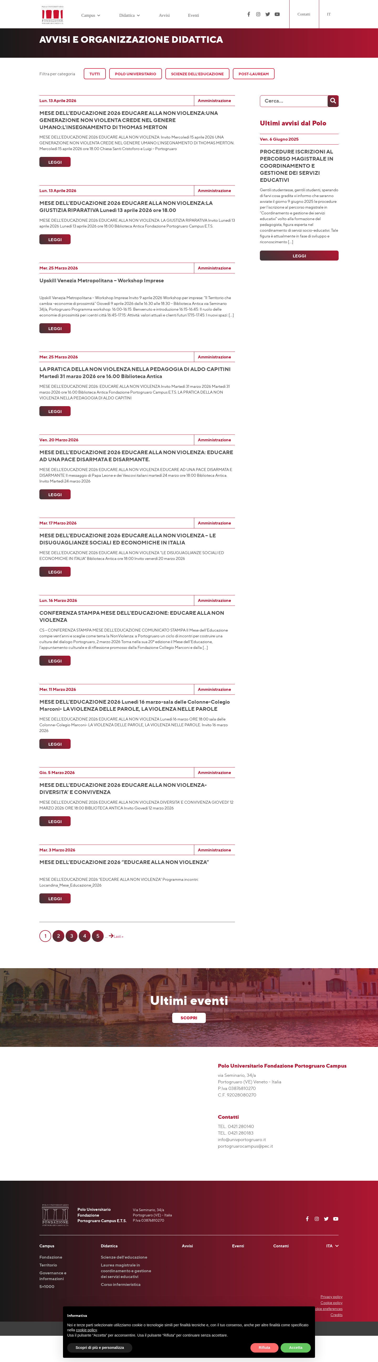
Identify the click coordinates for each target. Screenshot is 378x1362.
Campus (91, 15)
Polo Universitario (135, 74)
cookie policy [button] (86, 1330)
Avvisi (164, 15)
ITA (329, 1272)
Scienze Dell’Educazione (197, 74)
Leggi (54, 164)
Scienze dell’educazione (124, 1283)
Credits (336, 1341)
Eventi (193, 15)
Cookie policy (332, 1329)
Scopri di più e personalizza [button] (100, 1347)
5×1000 (46, 1312)
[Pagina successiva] (111, 962)
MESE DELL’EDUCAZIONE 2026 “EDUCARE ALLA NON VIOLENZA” (124, 885)
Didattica (129, 15)
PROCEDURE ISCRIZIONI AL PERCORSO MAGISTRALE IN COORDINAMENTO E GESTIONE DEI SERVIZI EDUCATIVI (296, 165)
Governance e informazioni (52, 1301)
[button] (98, 15)
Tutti (95, 74)
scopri (189, 1044)
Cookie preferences (326, 1335)
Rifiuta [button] (264, 1347)
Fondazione (50, 1283)
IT (329, 14)
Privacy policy (332, 1323)
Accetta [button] (295, 1347)
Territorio (48, 1291)
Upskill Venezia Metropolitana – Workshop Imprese (101, 285)
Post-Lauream (254, 74)
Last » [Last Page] (118, 962)
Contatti (303, 14)
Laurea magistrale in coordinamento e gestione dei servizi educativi (126, 1297)
